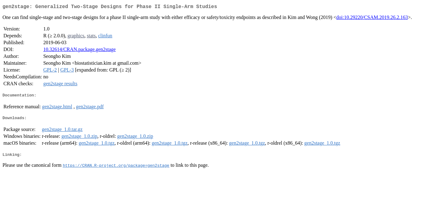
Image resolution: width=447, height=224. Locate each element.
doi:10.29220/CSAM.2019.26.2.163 (372, 18)
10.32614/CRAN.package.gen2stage (79, 50)
